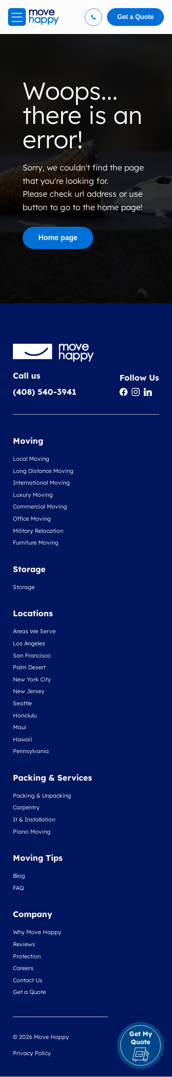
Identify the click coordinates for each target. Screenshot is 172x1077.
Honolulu (25, 715)
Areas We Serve (34, 631)
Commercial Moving (40, 506)
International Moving (41, 482)
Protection (27, 956)
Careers (23, 968)
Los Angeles (29, 643)
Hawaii (22, 739)
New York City (32, 679)
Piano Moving (31, 831)
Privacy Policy (32, 1053)
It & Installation (34, 819)
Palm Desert (29, 667)
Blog (19, 875)
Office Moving (32, 518)
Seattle (22, 703)
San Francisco (32, 655)
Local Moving (31, 458)
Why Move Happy (37, 932)
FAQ (18, 888)
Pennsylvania (31, 751)
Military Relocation (38, 530)
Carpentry (26, 807)
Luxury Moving (33, 494)
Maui (19, 727)
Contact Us (27, 980)
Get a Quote (29, 992)
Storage (24, 587)
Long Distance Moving (43, 471)
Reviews (24, 944)
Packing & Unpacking (42, 795)
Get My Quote (140, 1046)
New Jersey (28, 691)
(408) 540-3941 (44, 392)
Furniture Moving (36, 542)
